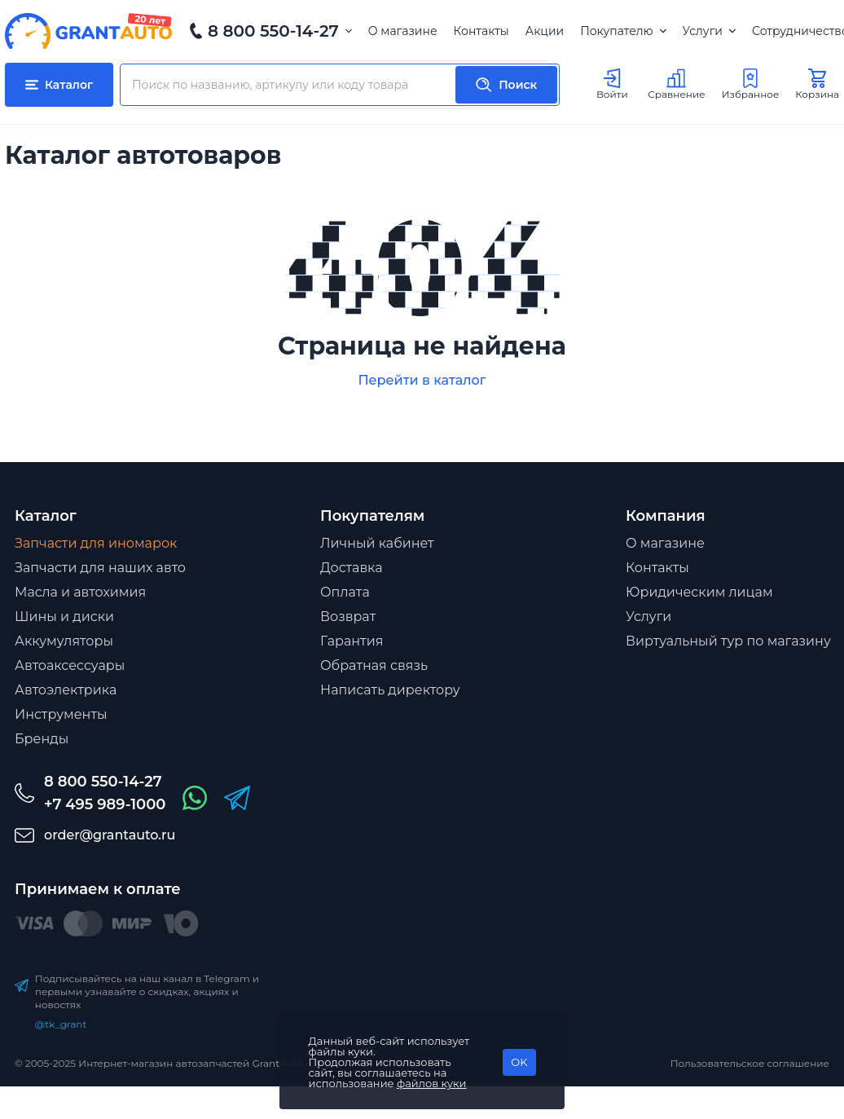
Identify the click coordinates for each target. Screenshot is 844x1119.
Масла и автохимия (80, 592)
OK (519, 1061)
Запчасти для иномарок (96, 543)
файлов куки (432, 1083)
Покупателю (623, 31)
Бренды (41, 739)
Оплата (345, 592)
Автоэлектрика (65, 690)
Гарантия (351, 641)
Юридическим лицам (699, 592)
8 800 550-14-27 (273, 31)
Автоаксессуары (70, 665)
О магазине (402, 31)
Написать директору (390, 690)
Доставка (351, 567)
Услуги (709, 31)
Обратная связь (374, 665)
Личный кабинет (377, 543)
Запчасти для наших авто (100, 567)
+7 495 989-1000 (104, 804)
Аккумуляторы (64, 641)
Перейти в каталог (422, 380)
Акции (544, 31)
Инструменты (61, 714)
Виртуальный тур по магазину (728, 641)
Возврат (348, 616)
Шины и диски (64, 616)
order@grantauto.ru (109, 835)
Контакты (481, 31)
